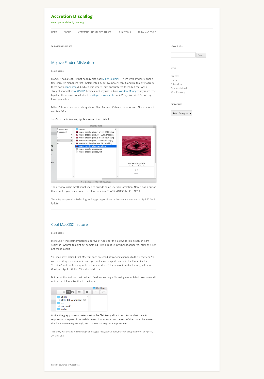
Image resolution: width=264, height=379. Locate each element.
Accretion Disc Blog (72, 16)
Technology (82, 199)
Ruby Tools (125, 32)
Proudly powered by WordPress (65, 364)
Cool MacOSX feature (69, 224)
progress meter (134, 331)
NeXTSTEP (79, 91)
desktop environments (101, 95)
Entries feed (177, 84)
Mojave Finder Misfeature (73, 62)
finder (109, 199)
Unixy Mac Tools (147, 32)
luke (56, 203)
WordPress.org (178, 92)
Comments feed (179, 88)
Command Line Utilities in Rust (94, 32)
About (67, 32)
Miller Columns (111, 78)
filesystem (105, 331)
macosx (122, 331)
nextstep (133, 199)
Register (175, 75)
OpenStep (71, 87)
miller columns (120, 199)
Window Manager (129, 91)
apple (102, 199)
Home (54, 32)
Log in (174, 79)
